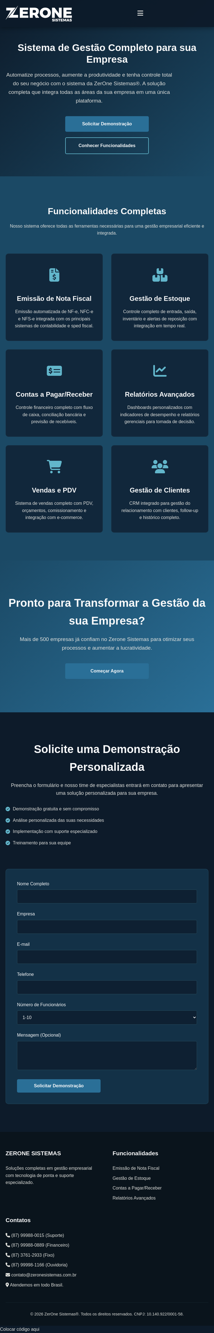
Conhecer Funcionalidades (107, 145)
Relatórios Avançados (134, 1198)
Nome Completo (33, 883)
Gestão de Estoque (132, 1178)
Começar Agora (107, 671)
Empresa (26, 914)
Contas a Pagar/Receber (137, 1188)
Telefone (25, 974)
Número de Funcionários (41, 1004)
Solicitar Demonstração (107, 123)
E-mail (23, 944)
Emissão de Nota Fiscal (136, 1168)
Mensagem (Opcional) (39, 1035)
